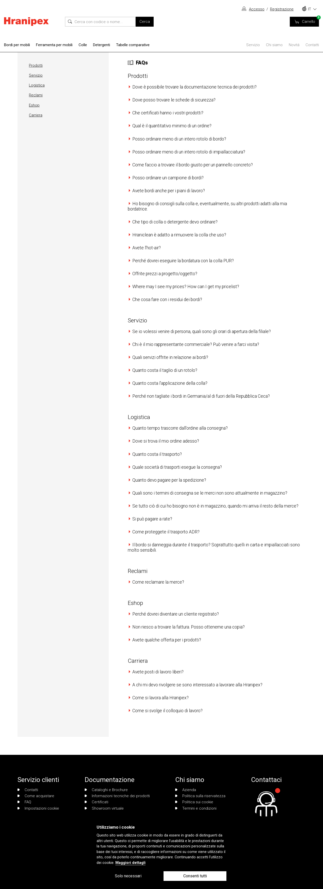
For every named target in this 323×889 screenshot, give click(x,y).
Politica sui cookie (194, 802)
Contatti (312, 45)
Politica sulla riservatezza (200, 796)
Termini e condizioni (196, 808)
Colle (83, 45)
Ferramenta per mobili (54, 45)
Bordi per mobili (17, 45)
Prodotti (36, 65)
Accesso (256, 9)
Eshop (34, 105)
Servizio (253, 45)
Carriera (35, 115)
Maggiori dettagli (130, 863)
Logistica (37, 85)
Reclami (36, 95)
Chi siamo (274, 45)
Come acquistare (35, 796)
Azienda (185, 790)
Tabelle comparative (133, 45)
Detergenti (101, 45)
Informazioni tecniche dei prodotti (117, 796)
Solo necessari (128, 876)
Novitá (294, 45)
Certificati (96, 802)
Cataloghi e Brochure (106, 790)
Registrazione (282, 9)
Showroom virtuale (104, 808)
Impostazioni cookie (38, 808)
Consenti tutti (195, 876)
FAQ (24, 802)
